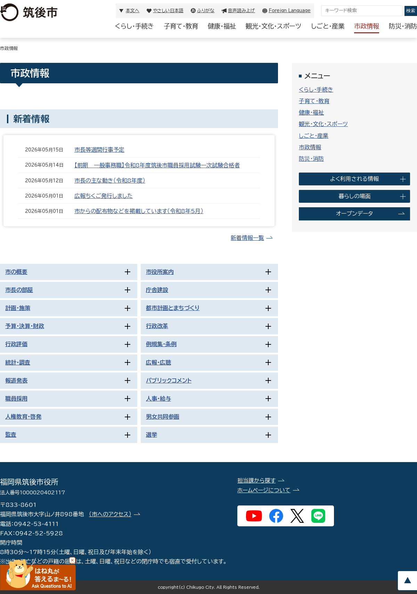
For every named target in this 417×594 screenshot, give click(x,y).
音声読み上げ (241, 10)
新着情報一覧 (247, 238)
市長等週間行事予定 (99, 149)
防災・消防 (403, 26)
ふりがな (205, 10)
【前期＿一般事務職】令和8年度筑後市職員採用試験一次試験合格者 (157, 165)
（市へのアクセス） (110, 514)
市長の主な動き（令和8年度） (109, 180)
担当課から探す (256, 480)
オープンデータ (354, 213)
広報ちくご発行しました (103, 196)
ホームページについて (264, 490)
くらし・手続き (134, 26)
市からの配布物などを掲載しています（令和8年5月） (138, 211)
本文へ (132, 10)
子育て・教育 (181, 26)
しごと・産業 (327, 26)
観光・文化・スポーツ (273, 26)
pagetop (407, 581)
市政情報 (366, 26)
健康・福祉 (222, 26)
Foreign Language (290, 10)
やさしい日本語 (168, 10)
